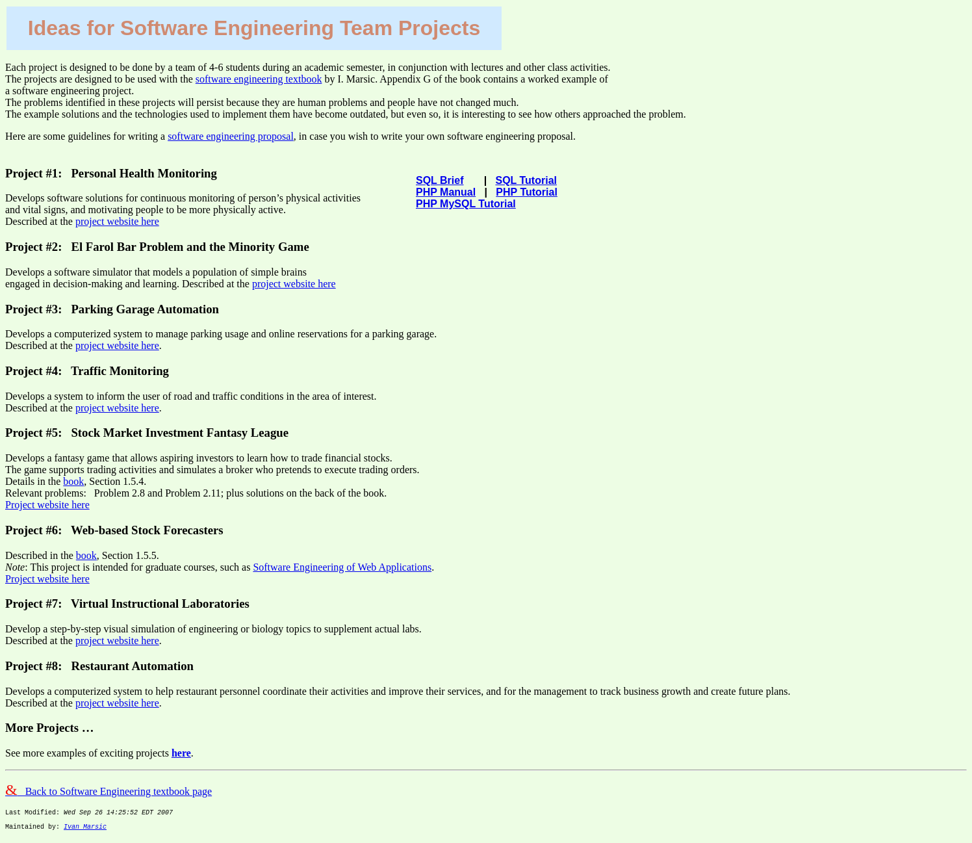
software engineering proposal (231, 136)
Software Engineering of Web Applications (342, 567)
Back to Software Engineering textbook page (108, 791)
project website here (117, 221)
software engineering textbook (259, 78)
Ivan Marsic (85, 832)
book (73, 481)
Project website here (47, 504)
